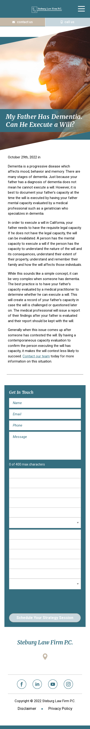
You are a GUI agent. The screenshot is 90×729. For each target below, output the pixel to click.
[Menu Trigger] (81, 9)
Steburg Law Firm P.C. (47, 10)
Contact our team (36, 356)
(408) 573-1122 (67, 22)
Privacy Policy (60, 708)
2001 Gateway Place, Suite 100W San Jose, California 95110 (45, 664)
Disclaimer (27, 708)
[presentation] (44, 600)
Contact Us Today (22, 22)
